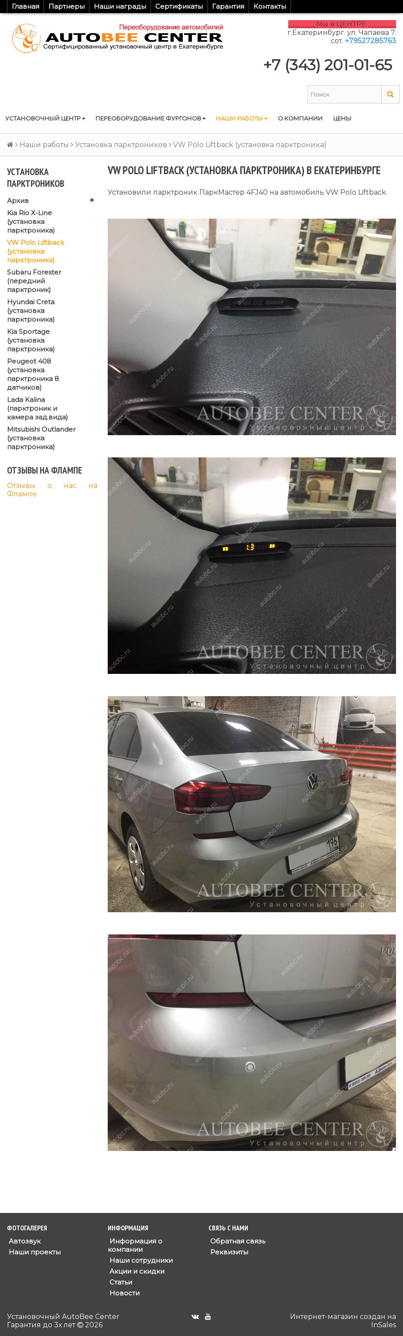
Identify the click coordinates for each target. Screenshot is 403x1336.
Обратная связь (236, 1241)
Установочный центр (45, 118)
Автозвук (24, 1241)
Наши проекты (34, 1252)
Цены (342, 118)
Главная (25, 6)
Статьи (120, 1282)
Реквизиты (228, 1252)
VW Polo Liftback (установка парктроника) (35, 251)
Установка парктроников (121, 145)
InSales (383, 1325)
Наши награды (120, 6)
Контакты (269, 6)
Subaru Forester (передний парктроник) (34, 281)
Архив (18, 200)
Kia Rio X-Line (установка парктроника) (31, 221)
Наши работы (241, 118)
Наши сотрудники (140, 1260)
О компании (300, 118)
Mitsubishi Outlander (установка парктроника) (41, 438)
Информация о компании (135, 1245)
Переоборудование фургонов (150, 118)
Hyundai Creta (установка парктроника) (31, 310)
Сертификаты (179, 6)
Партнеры (66, 6)
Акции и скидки (136, 1271)
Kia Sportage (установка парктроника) (31, 340)
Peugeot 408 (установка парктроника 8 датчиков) (33, 374)
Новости (124, 1293)
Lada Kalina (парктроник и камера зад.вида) (37, 408)
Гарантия (228, 6)
